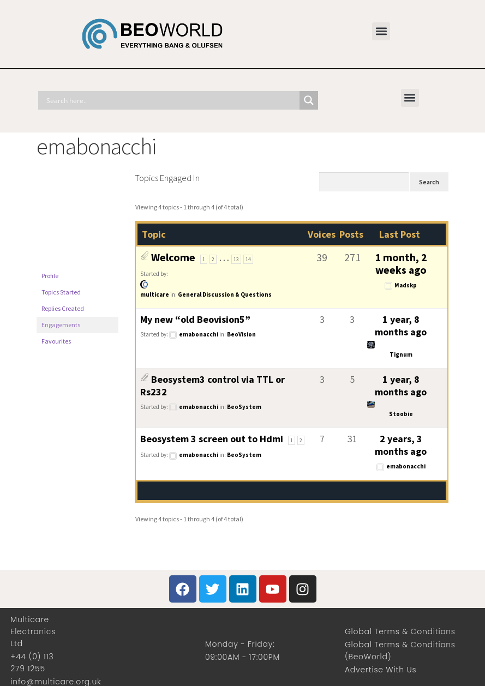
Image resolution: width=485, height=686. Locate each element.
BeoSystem (244, 407)
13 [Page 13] (236, 259)
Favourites (56, 341)
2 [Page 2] (213, 259)
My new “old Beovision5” (195, 319)
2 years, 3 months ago (401, 445)
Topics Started (61, 292)
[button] (381, 31)
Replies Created (62, 308)
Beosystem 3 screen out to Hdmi (211, 438)
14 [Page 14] (248, 259)
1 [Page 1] (203, 259)
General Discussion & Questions (225, 294)
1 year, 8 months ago (401, 325)
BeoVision (241, 334)
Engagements (60, 325)
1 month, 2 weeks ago (401, 263)
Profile (49, 276)
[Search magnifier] (309, 100)
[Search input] (171, 100)
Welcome (173, 257)
